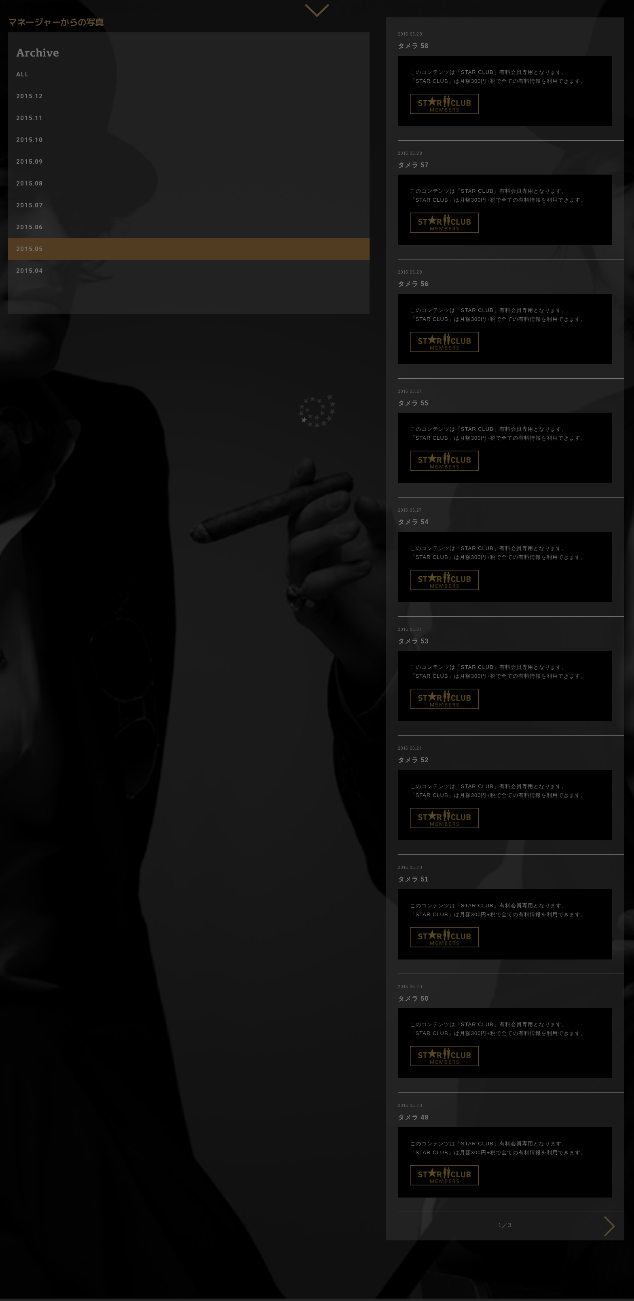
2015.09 (29, 161)
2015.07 (29, 205)
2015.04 (29, 270)
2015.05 (29, 249)
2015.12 (29, 96)
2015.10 (29, 139)
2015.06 (29, 227)
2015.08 (29, 183)
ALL (23, 74)
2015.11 (29, 118)
